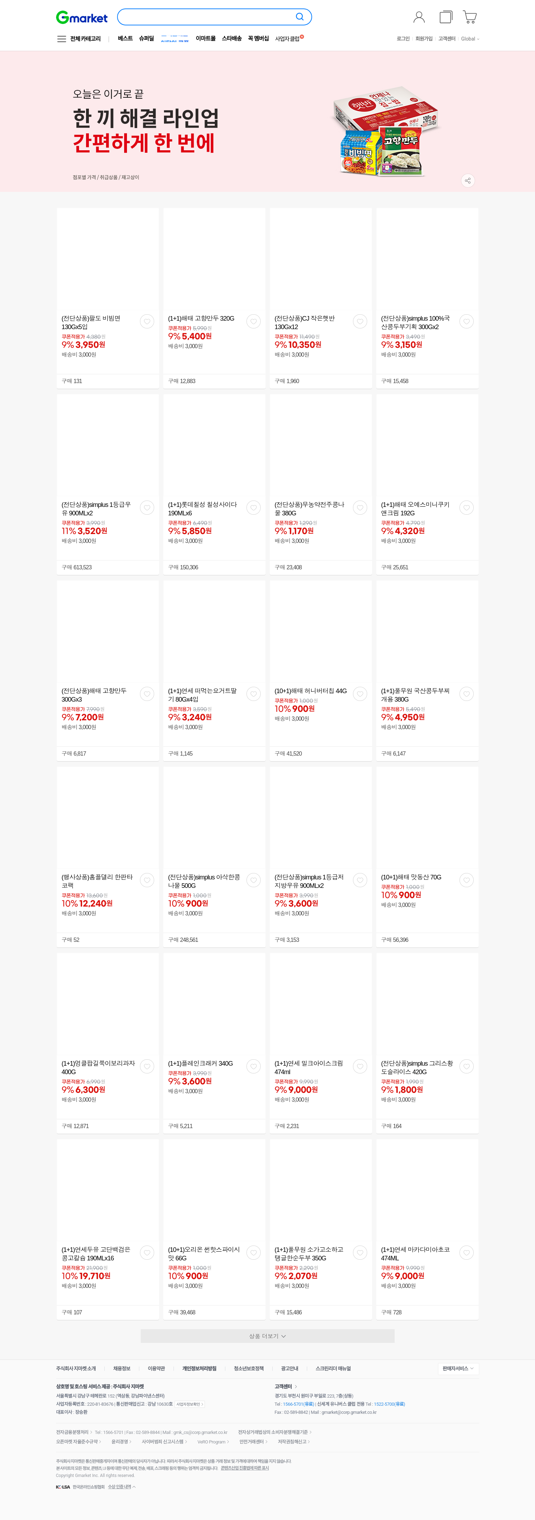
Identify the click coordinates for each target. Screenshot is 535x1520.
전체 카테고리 (85, 39)
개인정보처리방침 (199, 1368)
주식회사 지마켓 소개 (76, 1368)
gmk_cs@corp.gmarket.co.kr (200, 1432)
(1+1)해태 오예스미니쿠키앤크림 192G (415, 509)
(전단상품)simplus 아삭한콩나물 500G (204, 881)
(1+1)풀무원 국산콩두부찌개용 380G (415, 695)
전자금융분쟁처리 (72, 1432)
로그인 (403, 39)
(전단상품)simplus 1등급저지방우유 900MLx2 (309, 881)
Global (468, 39)
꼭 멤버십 (258, 38)
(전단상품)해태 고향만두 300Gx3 (94, 695)
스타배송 (232, 38)
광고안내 (289, 1368)
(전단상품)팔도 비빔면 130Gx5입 (91, 323)
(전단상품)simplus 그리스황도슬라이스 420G (417, 1068)
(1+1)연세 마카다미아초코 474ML (415, 1254)
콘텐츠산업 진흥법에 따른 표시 (245, 1468)
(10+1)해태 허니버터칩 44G (311, 691)
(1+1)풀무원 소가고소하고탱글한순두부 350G (309, 1254)
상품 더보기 (267, 1336)
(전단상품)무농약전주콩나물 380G (309, 509)
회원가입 (423, 39)
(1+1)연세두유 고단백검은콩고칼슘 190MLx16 (96, 1254)
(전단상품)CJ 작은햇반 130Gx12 (305, 323)
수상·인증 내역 (119, 1486)
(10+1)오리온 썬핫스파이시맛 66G (204, 1254)
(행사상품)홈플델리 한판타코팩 (97, 881)
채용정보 (121, 1368)
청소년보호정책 (248, 1368)
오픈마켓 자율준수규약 (77, 1442)
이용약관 (156, 1368)
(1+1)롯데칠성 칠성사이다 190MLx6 (202, 509)
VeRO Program (211, 1442)
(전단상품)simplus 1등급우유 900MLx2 (96, 509)
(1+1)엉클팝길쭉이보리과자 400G (98, 1068)
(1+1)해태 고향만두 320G (201, 318)
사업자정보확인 (190, 1404)
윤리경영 (119, 1442)
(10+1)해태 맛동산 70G (411, 877)
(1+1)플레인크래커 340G (200, 1063)
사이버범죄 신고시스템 (162, 1442)
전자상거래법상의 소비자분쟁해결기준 (273, 1432)
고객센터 (446, 39)
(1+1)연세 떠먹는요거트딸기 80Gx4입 (202, 695)
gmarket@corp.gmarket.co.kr (349, 1412)
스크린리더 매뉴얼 (333, 1368)
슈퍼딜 (146, 38)
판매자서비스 (455, 1368)
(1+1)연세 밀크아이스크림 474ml (309, 1068)
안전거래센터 (251, 1442)
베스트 (125, 38)
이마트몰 (205, 38)
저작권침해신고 (292, 1442)
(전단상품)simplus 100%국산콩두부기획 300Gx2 (415, 323)
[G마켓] (82, 17)
